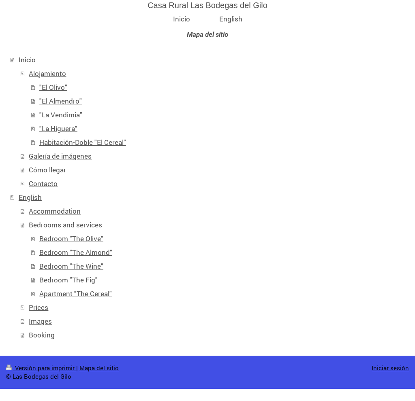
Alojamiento (47, 73)
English (30, 197)
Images (40, 321)
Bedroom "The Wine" (71, 266)
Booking (42, 334)
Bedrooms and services (65, 224)
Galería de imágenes (60, 156)
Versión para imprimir (41, 368)
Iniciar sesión (390, 368)
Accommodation (55, 211)
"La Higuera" (58, 128)
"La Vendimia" (60, 114)
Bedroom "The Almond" (75, 252)
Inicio (27, 59)
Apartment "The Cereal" (75, 293)
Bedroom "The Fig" (68, 279)
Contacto (43, 183)
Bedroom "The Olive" (71, 238)
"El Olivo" (53, 87)
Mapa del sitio (99, 368)
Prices (38, 307)
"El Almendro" (60, 101)
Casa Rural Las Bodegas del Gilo (207, 5)
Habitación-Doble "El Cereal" (82, 142)
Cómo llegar (47, 169)
